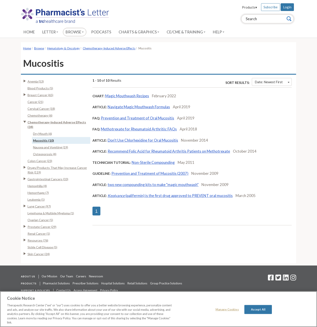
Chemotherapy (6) (40, 115)
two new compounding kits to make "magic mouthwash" (153, 184)
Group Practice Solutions (166, 283)
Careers (81, 276)
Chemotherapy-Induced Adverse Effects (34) (57, 124)
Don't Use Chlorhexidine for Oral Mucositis (143, 140)
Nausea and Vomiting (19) (50, 147)
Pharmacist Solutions (56, 283)
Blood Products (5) (40, 88)
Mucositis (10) (43, 140)
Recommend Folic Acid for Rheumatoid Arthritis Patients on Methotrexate (169, 151)
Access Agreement (85, 290)
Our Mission (49, 276)
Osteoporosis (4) (44, 154)
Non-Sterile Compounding (153, 162)
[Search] (289, 18)
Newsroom (96, 276)
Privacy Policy (109, 290)
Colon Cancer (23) (40, 161)
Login (287, 7)
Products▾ (249, 7)
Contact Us (63, 290)
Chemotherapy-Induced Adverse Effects (109, 48)
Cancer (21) (35, 102)
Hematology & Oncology (63, 48)
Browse (75, 32)
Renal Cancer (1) (39, 233)
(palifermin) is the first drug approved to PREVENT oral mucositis (170, 195)
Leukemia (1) (36, 199)
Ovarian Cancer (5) (40, 220)
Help (218, 32)
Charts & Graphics (139, 32)
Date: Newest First (272, 82)
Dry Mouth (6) (42, 133)
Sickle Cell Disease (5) (42, 247)
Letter (50, 32)
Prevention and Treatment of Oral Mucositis (137, 118)
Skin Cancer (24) (39, 254)
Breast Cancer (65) (40, 95)
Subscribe (271, 7)
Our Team (66, 276)
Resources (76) (38, 240)
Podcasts (101, 32)
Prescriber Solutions (85, 283)
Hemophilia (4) (37, 186)
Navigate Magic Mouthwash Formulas (139, 107)
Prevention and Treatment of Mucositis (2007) (149, 173)
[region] (158, 309)
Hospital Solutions (113, 283)
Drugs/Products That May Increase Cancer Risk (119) (57, 170)
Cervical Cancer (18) (41, 108)
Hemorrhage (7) (38, 193)
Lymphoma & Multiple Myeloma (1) (51, 213)
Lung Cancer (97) (39, 206)
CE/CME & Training (186, 32)
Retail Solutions (137, 283)
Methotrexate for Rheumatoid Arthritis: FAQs (139, 129)
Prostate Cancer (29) (42, 227)
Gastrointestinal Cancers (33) (48, 179)
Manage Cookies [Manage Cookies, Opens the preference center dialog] (227, 309)
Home (29, 32)
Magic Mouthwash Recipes (127, 96)
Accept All (258, 309)
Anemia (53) (36, 81)
